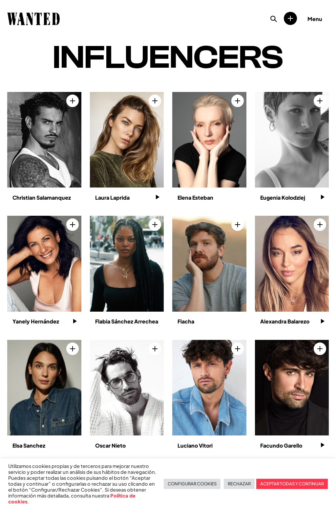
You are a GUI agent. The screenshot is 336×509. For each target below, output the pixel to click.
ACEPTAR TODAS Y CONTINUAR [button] (292, 483)
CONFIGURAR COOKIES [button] (192, 483)
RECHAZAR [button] (239, 483)
